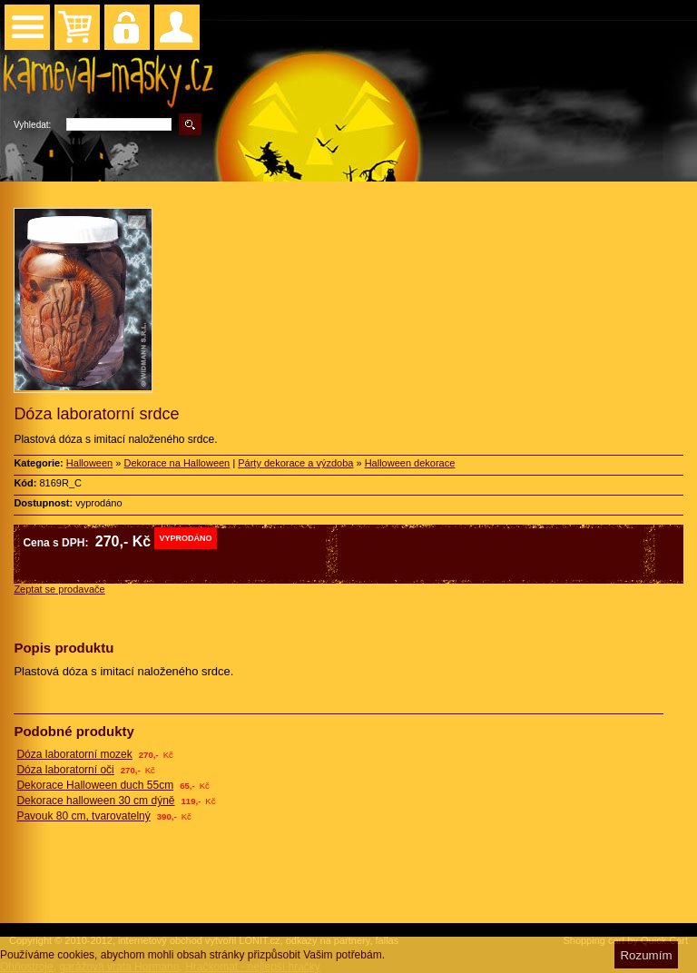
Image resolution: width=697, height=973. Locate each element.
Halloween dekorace (410, 462)
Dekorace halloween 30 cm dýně (95, 800)
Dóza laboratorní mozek (74, 754)
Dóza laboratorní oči (64, 769)
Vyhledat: (32, 125)
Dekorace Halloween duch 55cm (94, 785)
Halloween (89, 462)
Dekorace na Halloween (176, 462)
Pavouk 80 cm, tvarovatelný (83, 816)
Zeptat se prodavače (59, 589)
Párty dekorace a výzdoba (295, 462)
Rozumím (646, 955)
